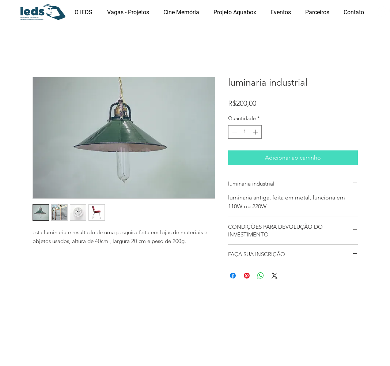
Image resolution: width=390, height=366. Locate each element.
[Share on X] (274, 275)
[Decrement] (233, 132)
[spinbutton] (244, 132)
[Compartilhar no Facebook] (232, 275)
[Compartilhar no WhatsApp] (260, 275)
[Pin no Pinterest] (246, 275)
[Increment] (256, 132)
